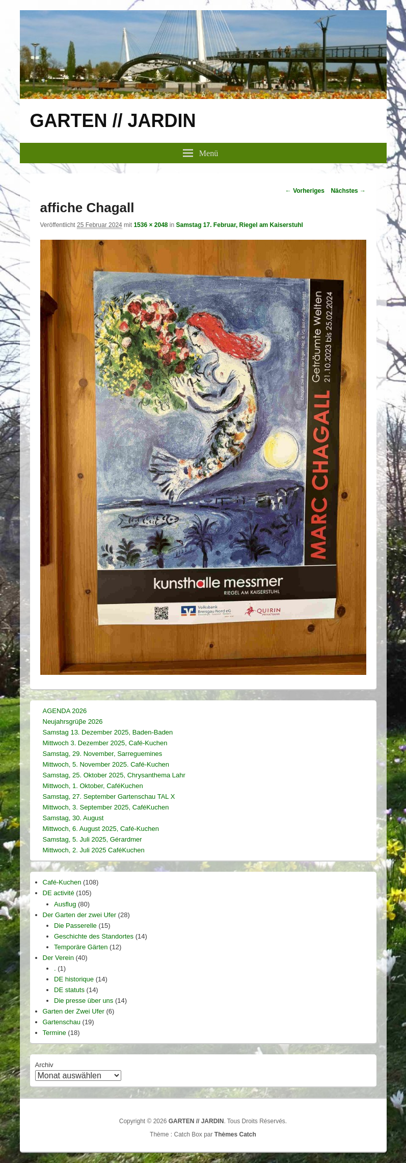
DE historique (74, 979)
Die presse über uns (83, 1000)
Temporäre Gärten (81, 947)
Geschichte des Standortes (93, 936)
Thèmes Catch (235, 1134)
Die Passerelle (75, 925)
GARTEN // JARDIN (113, 120)
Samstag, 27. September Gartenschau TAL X (109, 796)
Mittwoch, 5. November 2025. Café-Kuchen (106, 764)
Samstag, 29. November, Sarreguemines (103, 753)
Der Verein (58, 958)
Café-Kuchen (62, 882)
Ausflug (65, 904)
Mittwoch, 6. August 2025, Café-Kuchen (101, 828)
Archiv (44, 1065)
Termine (54, 1032)
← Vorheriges (304, 190)
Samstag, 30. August (73, 818)
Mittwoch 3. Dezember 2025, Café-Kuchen (105, 743)
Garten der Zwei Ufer (73, 1011)
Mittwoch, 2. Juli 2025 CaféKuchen (94, 850)
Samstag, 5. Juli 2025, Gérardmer (92, 839)
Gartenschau (61, 1022)
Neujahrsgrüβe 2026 (73, 721)
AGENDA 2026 (65, 711)
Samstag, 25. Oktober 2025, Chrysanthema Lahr (114, 775)
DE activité (58, 893)
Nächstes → (348, 190)
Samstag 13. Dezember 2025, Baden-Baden (108, 732)
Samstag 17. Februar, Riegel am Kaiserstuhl (239, 225)
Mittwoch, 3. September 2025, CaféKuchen (106, 807)
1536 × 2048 (150, 225)
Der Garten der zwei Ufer (80, 915)
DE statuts (69, 990)
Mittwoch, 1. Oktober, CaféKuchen (93, 786)
